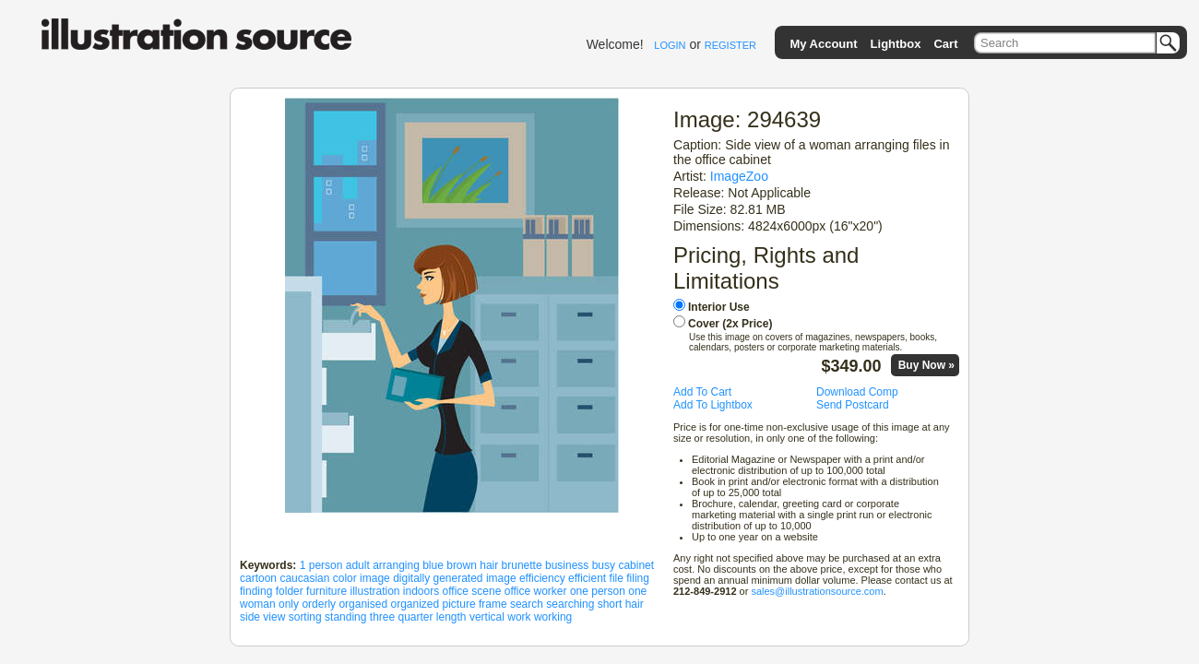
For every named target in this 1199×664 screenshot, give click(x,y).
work (518, 617)
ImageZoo (739, 176)
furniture (326, 591)
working (553, 617)
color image (361, 578)
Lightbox (896, 44)
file (616, 578)
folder (289, 591)
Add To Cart (702, 391)
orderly (319, 604)
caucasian (304, 578)
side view (262, 617)
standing (345, 617)
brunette (522, 565)
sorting (305, 617)
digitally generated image (454, 578)
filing (637, 578)
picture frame (475, 604)
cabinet (636, 565)
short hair (621, 604)
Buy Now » (926, 365)
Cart (945, 44)
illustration (374, 591)
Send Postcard (852, 404)
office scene (472, 591)
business (566, 565)
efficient (587, 578)
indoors (421, 591)
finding (256, 591)
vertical (487, 617)
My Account (823, 44)
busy (603, 565)
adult (358, 565)
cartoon (258, 578)
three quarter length (418, 617)
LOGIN (669, 45)
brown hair (472, 565)
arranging (396, 565)
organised (362, 604)
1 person (321, 565)
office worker (536, 591)
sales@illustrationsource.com (817, 591)
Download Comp (857, 391)
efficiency (542, 578)
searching (570, 604)
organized (414, 604)
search (526, 604)
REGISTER (730, 45)
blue (433, 565)
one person (597, 591)
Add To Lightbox (713, 404)
